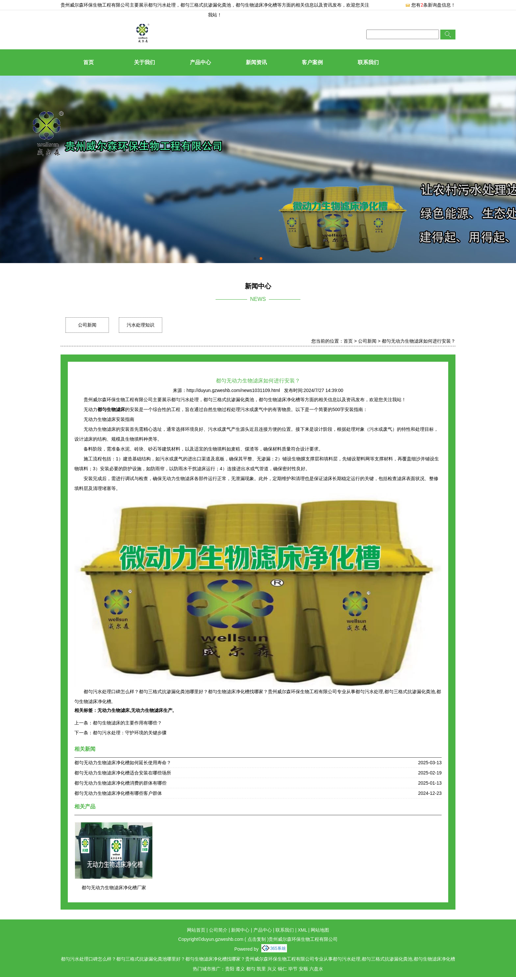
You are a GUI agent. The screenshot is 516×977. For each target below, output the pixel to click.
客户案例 (312, 62)
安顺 (303, 968)
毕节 (292, 968)
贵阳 (229, 968)
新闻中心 (240, 930)
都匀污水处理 (162, 5)
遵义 (240, 968)
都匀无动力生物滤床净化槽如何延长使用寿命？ (122, 762)
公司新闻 (87, 325)
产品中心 (200, 62)
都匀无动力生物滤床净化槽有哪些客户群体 (118, 793)
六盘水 (316, 968)
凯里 (261, 968)
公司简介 (218, 930)
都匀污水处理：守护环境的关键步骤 (130, 732)
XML (302, 930)
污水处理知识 (140, 325)
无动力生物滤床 (113, 710)
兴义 (271, 968)
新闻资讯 (256, 62)
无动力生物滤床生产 (151, 710)
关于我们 (144, 62)
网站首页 (196, 930)
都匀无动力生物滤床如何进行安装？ (418, 341)
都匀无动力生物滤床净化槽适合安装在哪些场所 (122, 772)
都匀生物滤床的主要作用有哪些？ (127, 722)
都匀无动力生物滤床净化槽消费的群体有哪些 (120, 783)
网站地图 (320, 930)
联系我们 (368, 62)
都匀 (250, 968)
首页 (88, 62)
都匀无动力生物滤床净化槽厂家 (114, 887)
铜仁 (282, 968)
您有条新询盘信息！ (430, 5)
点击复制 (256, 939)
